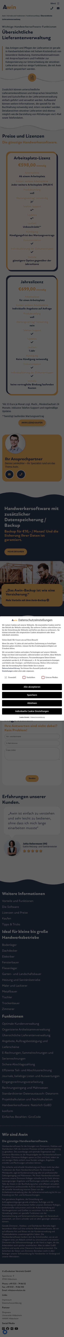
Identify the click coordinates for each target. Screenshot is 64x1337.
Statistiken (29, 677)
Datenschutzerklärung (11, 668)
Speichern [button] (32, 695)
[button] (24, 717)
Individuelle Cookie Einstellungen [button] (32, 711)
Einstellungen (7, 671)
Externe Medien (50, 677)
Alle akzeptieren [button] (32, 686)
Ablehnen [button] (32, 703)
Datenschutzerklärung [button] (38, 717)
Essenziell (10, 677)
